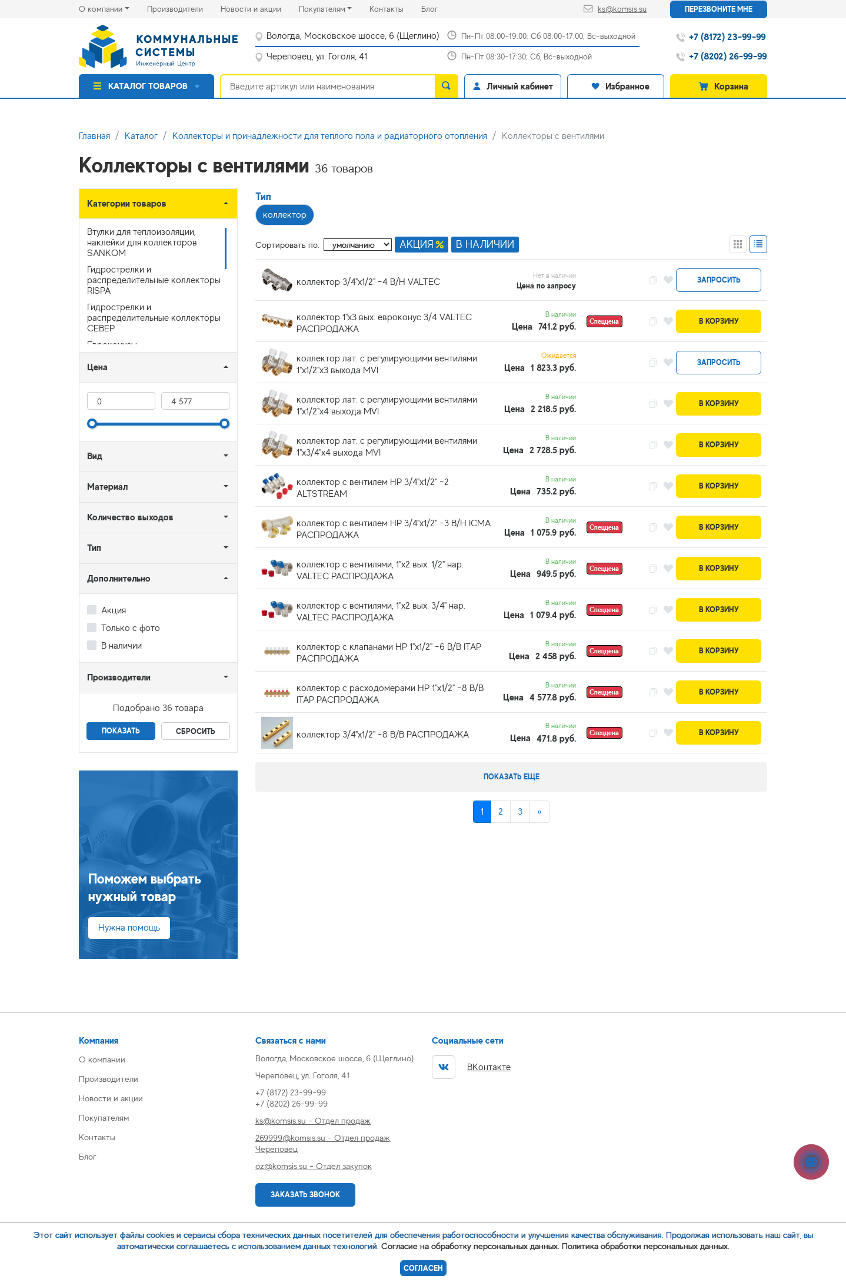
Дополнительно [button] (119, 578)
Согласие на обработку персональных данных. (470, 1246)
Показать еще (511, 776)
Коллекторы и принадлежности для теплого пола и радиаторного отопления (329, 136)
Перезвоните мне (718, 9)
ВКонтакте (471, 1067)
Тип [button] (94, 547)
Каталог (141, 136)
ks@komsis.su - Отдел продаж (313, 1120)
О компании (100, 9)
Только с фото (130, 628)
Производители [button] (119, 677)
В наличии (121, 645)
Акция (113, 610)
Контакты (395, 8)
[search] (446, 86)
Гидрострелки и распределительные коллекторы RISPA (154, 280)
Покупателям (322, 9)
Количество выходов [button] (130, 517)
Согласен (423, 1268)
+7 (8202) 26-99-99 (291, 1103)
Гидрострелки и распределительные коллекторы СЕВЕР (154, 318)
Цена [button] (97, 367)
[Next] (539, 812)
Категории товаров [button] (126, 203)
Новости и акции (260, 8)
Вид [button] (94, 455)
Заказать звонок (305, 1194)
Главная (94, 136)
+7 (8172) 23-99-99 (290, 1092)
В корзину (719, 321)
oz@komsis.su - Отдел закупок (313, 1166)
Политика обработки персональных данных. (646, 1246)
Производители (184, 8)
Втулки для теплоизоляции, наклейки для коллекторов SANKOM (142, 242)
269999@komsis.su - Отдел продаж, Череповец (323, 1143)
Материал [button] (107, 486)
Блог (438, 8)
